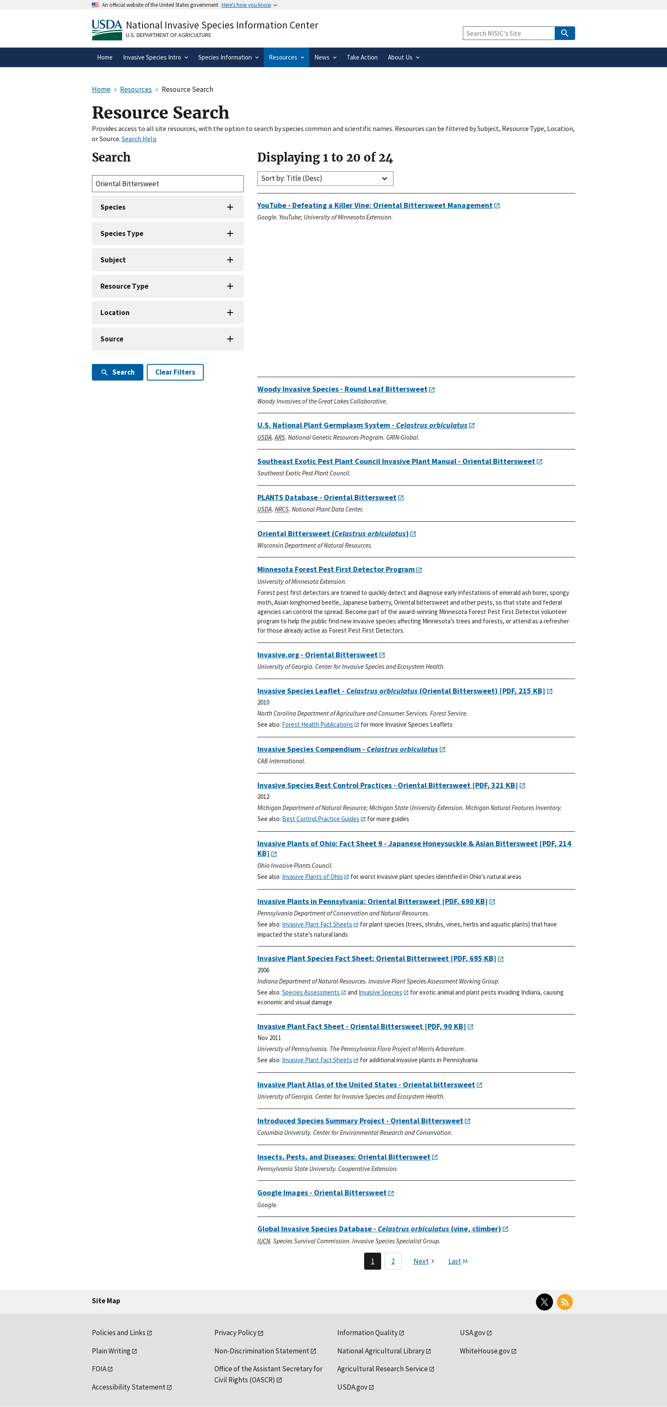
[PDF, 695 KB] (376, 958)
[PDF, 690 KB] (372, 901)
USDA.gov (352, 1387)
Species (112, 207)
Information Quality (367, 1332)
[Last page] (458, 1261)
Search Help (139, 138)
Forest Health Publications (317, 724)
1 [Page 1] (372, 1261)
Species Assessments (311, 992)
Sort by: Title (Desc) (291, 178)
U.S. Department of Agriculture (168, 35)
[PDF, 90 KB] (361, 1026)
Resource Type (124, 286)
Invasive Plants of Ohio (312, 877)
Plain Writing (111, 1351)
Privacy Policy (235, 1332)
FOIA (99, 1368)
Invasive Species (380, 992)
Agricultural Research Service (382, 1368)
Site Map (106, 1300)
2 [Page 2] (393, 1261)
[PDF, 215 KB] (401, 691)
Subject (113, 259)
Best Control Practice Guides (320, 819)
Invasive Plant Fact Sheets (317, 924)
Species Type (121, 233)
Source (111, 339)
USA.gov (472, 1332)
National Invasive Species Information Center (222, 25)
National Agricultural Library (381, 1351)
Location (115, 312)
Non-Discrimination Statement (261, 1351)
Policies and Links (118, 1332)
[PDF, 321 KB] (387, 785)
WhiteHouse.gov (485, 1351)
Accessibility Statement (128, 1387)
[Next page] (424, 1261)
